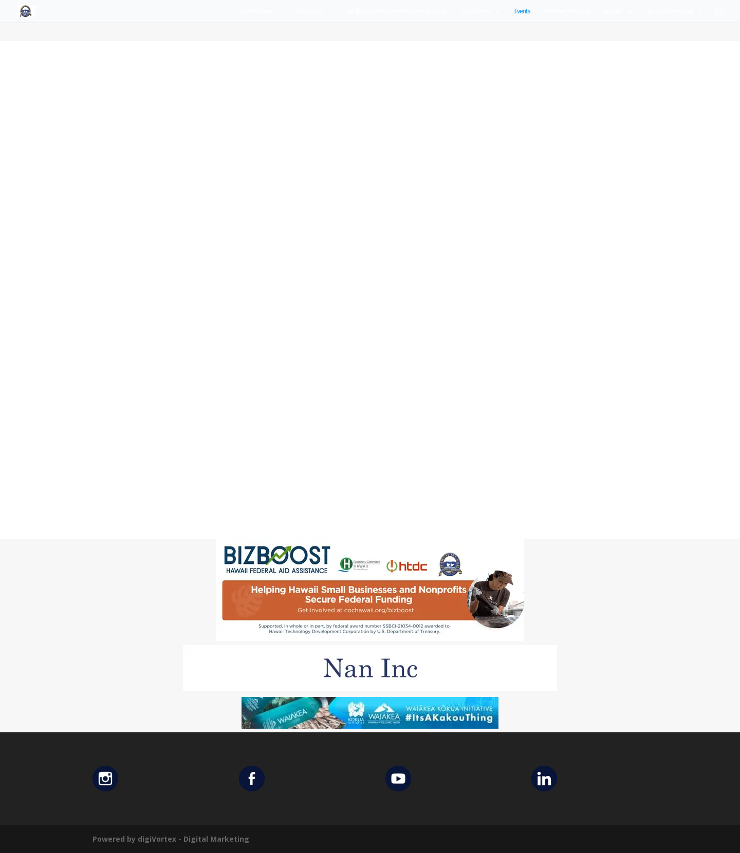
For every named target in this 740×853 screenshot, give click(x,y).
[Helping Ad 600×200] (370, 638)
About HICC (309, 11)
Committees (475, 11)
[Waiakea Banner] (370, 726)
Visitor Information (669, 11)
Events (522, 11)
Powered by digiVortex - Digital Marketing (170, 839)
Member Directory (566, 11)
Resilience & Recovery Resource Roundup (397, 11)
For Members (255, 11)
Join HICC (612, 11)
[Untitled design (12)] (370, 688)
